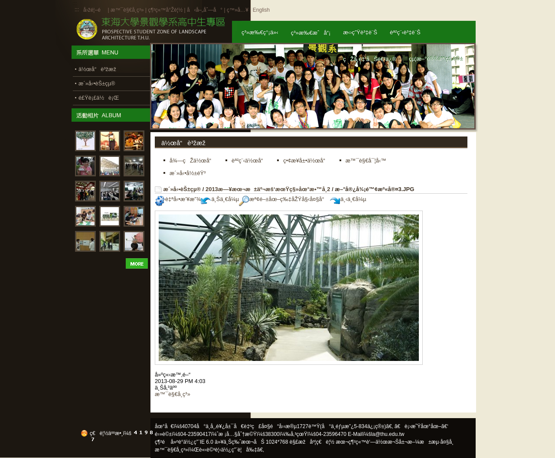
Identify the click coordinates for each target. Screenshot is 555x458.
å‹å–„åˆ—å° (204, 10)
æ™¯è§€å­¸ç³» (128, 10)
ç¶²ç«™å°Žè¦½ (165, 10)
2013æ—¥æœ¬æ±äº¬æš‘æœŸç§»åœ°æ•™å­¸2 (268, 189)
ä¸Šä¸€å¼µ (220, 199)
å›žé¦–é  (94, 10)
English (261, 10)
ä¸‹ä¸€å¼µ (348, 199)
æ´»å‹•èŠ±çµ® (182, 189)
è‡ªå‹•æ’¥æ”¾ (178, 199)
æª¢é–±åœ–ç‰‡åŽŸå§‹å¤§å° (284, 199)
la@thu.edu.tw (388, 434)
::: (77, 9)
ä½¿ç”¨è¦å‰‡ (239, 450)
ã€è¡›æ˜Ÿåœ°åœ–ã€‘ (421, 426)
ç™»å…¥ (237, 10)
